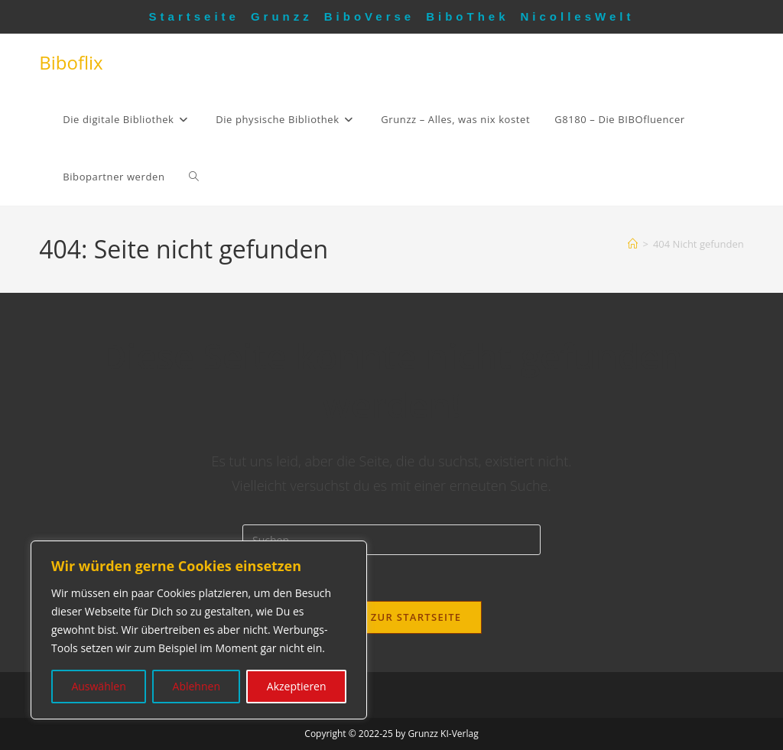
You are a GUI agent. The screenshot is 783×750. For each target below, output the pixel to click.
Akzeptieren (297, 686)
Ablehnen (196, 686)
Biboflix (70, 62)
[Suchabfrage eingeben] (391, 539)
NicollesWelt (578, 16)
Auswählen (98, 686)
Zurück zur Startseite (392, 617)
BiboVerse (369, 16)
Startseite (194, 16)
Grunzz (282, 16)
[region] (199, 630)
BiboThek (467, 16)
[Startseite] (633, 244)
